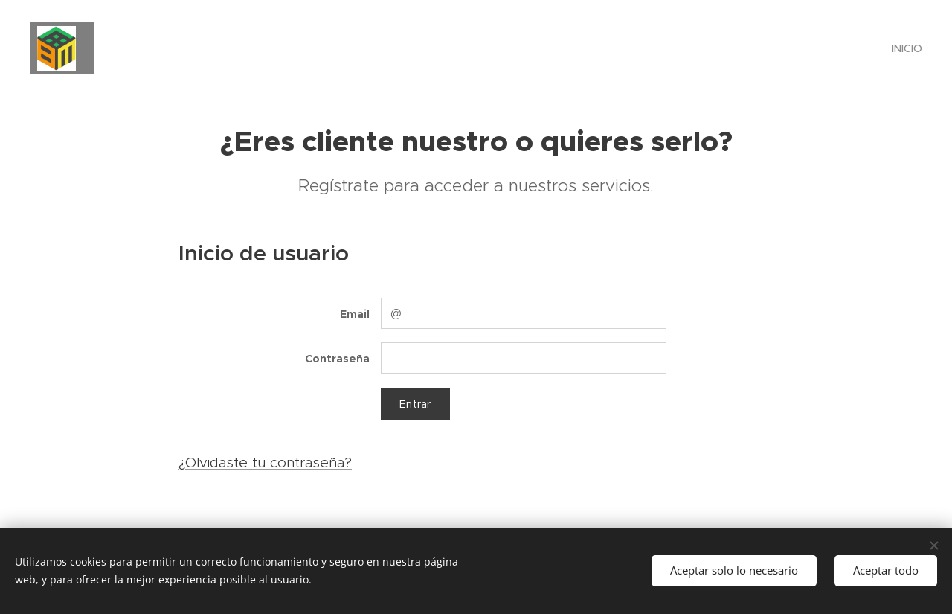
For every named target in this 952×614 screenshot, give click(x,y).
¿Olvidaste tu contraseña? (265, 462)
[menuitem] (905, 48)
